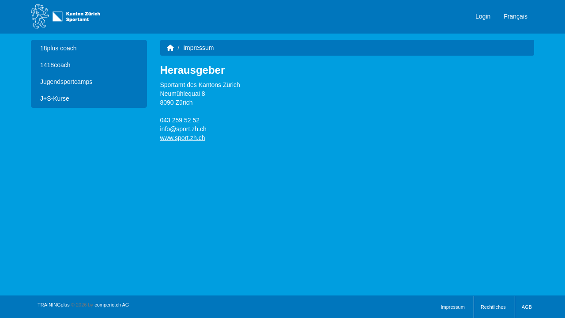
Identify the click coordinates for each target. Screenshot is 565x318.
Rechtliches (493, 307)
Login (482, 16)
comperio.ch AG (111, 304)
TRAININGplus (54, 304)
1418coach (55, 64)
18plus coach (58, 48)
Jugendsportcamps (66, 81)
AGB (527, 307)
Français (515, 16)
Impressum (453, 307)
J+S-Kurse (54, 98)
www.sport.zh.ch (182, 137)
